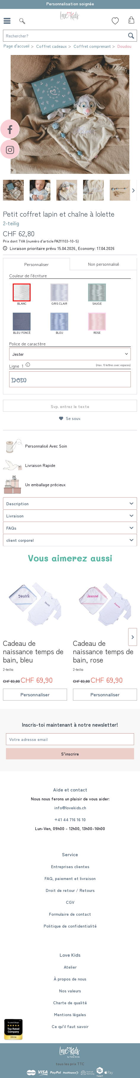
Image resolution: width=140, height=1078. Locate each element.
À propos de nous (70, 979)
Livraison (14, 516)
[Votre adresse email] (70, 739)
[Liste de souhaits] (115, 21)
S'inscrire (70, 754)
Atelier (70, 967)
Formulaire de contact (70, 914)
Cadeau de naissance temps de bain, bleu (33, 655)
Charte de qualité (70, 1002)
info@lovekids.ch (70, 808)
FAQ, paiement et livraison (70, 878)
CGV (70, 902)
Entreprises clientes (70, 866)
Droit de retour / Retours (70, 890)
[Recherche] (131, 36)
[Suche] (22, 21)
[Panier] (130, 22)
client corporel (20, 540)
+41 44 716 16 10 (70, 819)
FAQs (11, 528)
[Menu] (8, 21)
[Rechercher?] (70, 36)
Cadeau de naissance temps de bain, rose (103, 655)
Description (17, 503)
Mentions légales (70, 1014)
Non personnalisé (103, 264)
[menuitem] (8, 21)
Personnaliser (36, 264)
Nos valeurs (70, 991)
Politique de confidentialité (70, 926)
